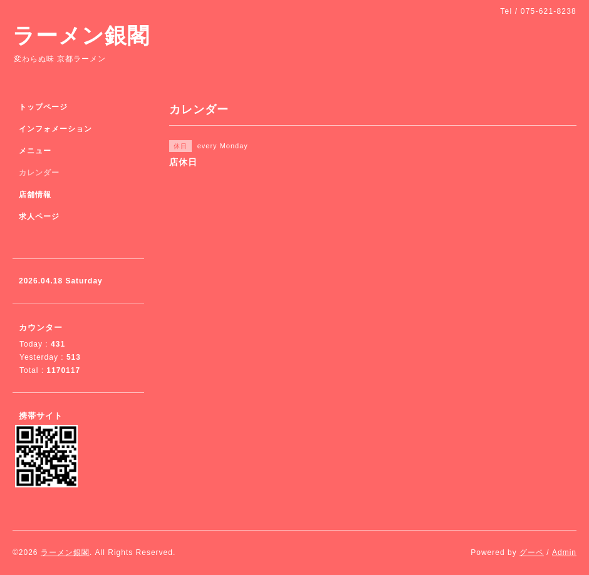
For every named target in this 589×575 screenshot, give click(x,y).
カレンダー (39, 172)
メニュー (35, 150)
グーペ (531, 552)
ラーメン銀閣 (81, 35)
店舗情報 (35, 194)
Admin (564, 552)
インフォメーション (55, 129)
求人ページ (39, 216)
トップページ (43, 107)
